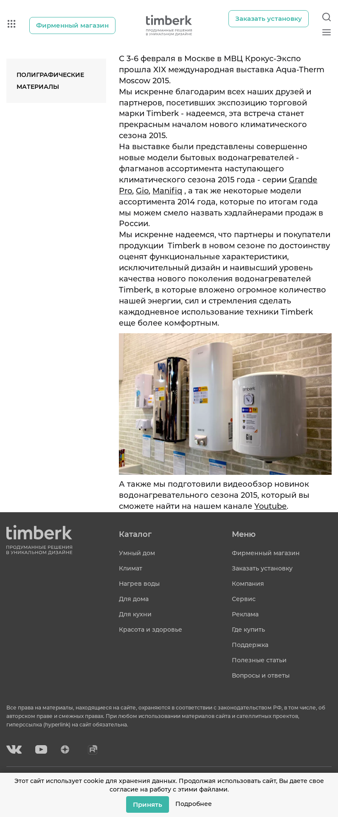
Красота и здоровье (150, 629)
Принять (147, 804)
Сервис (244, 599)
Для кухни (135, 614)
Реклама (245, 614)
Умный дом (137, 553)
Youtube (270, 506)
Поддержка (250, 645)
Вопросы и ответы (261, 675)
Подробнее (193, 804)
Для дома (134, 599)
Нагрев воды (139, 583)
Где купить (248, 629)
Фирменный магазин (266, 553)
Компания (248, 583)
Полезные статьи (259, 660)
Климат (130, 568)
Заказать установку (262, 568)
